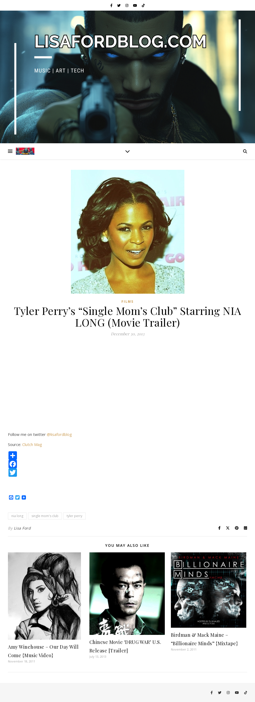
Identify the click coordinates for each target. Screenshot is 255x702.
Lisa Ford (22, 528)
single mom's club (44, 516)
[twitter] (119, 5)
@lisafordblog (59, 434)
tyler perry (74, 516)
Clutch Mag (32, 444)
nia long (17, 516)
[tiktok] (143, 5)
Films (127, 301)
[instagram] (127, 5)
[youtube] (135, 5)
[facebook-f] (111, 5)
